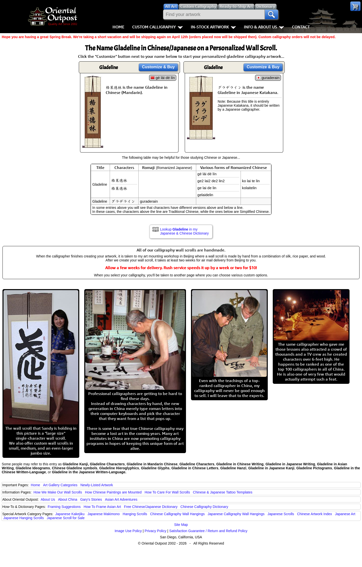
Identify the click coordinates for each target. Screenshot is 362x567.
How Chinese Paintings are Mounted (113, 492)
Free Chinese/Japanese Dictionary (151, 507)
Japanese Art (345, 514)
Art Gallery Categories (60, 485)
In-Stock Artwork (213, 26)
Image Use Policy (128, 531)
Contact (301, 26)
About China (67, 499)
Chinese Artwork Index (314, 514)
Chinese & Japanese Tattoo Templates (222, 492)
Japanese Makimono (104, 514)
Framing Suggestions (64, 507)
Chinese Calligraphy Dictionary (204, 507)
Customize (158, 67)
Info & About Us (264, 26)
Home (118, 26)
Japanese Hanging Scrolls (23, 518)
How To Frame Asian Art (102, 507)
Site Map (181, 525)
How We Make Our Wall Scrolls (57, 492)
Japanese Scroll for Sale (66, 518)
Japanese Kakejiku (70, 514)
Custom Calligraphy (157, 26)
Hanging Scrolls (135, 514)
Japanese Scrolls (281, 514)
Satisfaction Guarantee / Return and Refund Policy (208, 531)
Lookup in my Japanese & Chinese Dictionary (184, 231)
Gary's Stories (91, 499)
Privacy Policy (155, 531)
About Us (48, 499)
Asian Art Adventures (121, 499)
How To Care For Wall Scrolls (167, 492)
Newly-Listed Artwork (96, 485)
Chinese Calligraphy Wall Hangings (177, 514)
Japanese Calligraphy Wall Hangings (236, 514)
